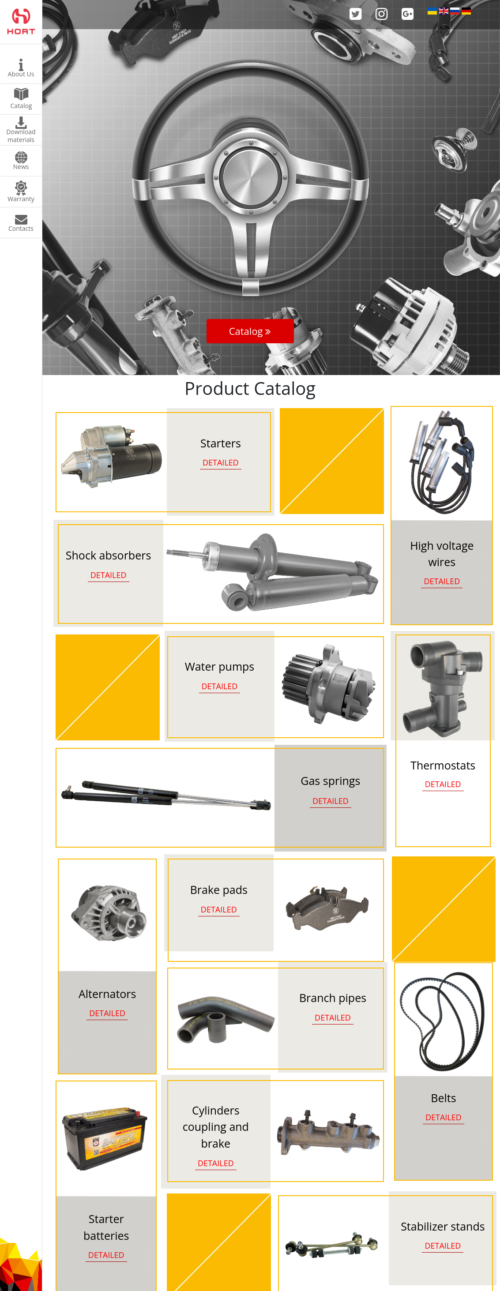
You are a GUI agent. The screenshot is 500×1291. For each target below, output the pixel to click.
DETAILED (442, 581)
